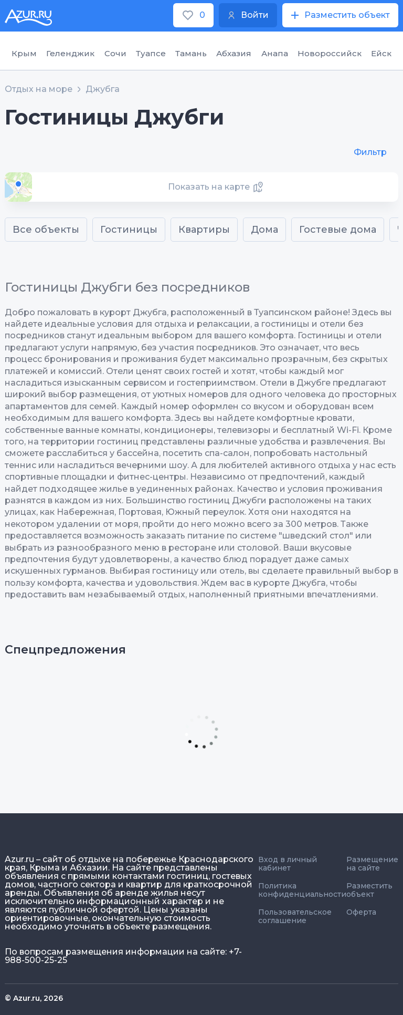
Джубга (103, 89)
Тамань (191, 53)
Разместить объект (369, 890)
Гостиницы (128, 229)
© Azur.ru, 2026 (34, 998)
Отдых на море (38, 89)
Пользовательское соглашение (295, 916)
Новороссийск (330, 53)
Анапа (274, 53)
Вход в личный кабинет (287, 864)
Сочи (115, 53)
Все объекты (46, 229)
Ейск (381, 53)
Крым (24, 53)
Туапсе (151, 53)
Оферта (361, 912)
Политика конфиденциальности (302, 890)
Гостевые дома (337, 229)
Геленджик (70, 53)
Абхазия (233, 53)
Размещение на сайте (372, 864)
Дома (264, 229)
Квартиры (204, 229)
